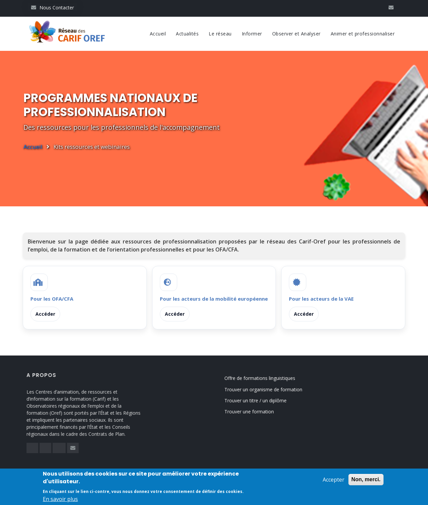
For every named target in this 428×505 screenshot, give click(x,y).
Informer (252, 33)
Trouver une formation (257, 411)
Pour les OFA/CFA (51, 298)
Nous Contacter (52, 7)
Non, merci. (366, 481)
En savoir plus (60, 500)
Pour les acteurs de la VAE (321, 298)
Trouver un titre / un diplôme (264, 400)
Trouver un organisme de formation (272, 389)
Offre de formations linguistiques (268, 378)
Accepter (333, 481)
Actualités (187, 33)
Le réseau (220, 33)
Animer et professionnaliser (363, 33)
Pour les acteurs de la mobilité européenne (214, 298)
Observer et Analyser (296, 33)
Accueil (158, 33)
